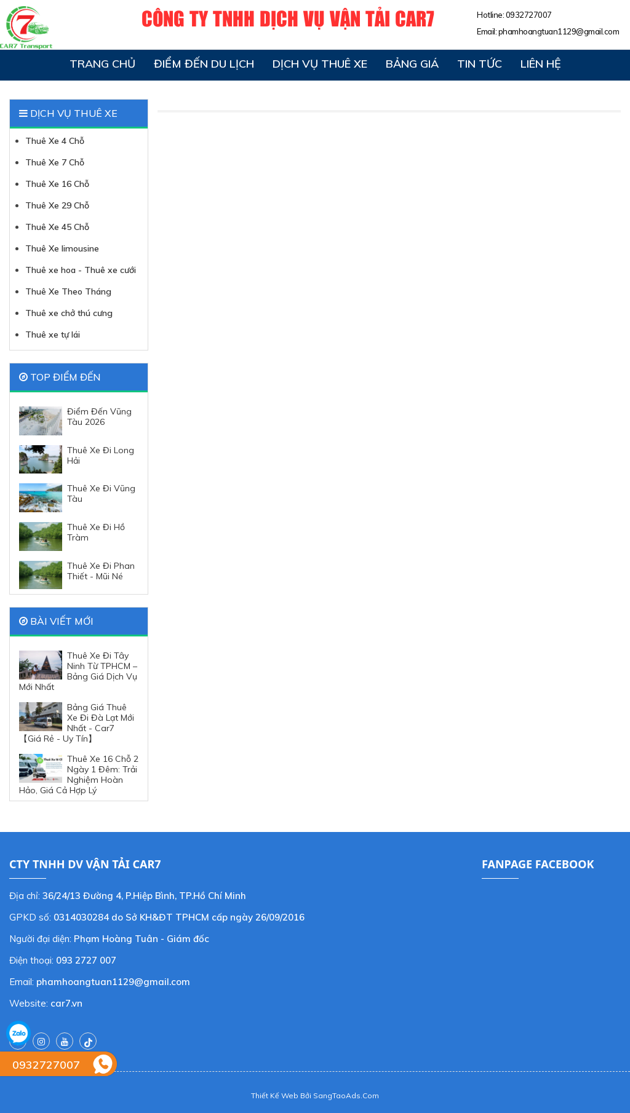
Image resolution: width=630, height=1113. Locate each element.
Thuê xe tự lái (52, 334)
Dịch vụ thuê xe (320, 64)
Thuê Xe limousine (62, 248)
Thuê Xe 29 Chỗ (57, 205)
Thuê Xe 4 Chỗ (54, 140)
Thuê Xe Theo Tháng (68, 291)
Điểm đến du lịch (204, 64)
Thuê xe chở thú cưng (69, 313)
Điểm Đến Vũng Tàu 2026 (75, 420)
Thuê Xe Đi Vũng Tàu (77, 497)
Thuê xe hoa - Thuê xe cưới (80, 269)
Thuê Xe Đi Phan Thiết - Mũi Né (77, 575)
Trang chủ (102, 64)
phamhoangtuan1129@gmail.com (559, 31)
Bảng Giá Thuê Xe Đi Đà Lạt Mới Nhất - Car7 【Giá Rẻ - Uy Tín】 (76, 723)
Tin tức (479, 64)
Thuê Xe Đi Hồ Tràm (72, 536)
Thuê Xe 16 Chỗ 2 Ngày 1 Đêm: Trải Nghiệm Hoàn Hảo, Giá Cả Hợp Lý (78, 775)
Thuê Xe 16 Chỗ (57, 183)
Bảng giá (412, 64)
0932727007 (529, 15)
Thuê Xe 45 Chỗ (57, 226)
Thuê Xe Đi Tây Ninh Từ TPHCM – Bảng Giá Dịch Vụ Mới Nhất (78, 671)
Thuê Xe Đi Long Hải (76, 459)
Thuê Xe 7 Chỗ (54, 162)
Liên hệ (540, 64)
